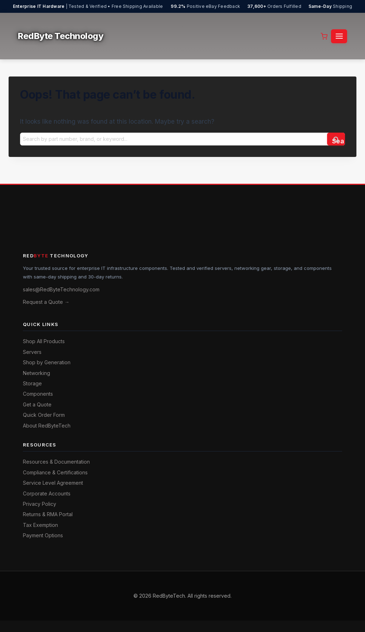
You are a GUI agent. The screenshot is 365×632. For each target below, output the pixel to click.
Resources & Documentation (56, 462)
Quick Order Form (44, 415)
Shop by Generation (46, 362)
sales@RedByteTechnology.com (61, 289)
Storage (32, 383)
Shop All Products (44, 341)
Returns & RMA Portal (48, 514)
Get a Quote (37, 404)
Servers (32, 352)
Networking (36, 373)
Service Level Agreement (53, 483)
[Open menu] (339, 36)
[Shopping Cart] (324, 36)
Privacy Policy (39, 504)
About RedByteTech (46, 426)
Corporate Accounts (46, 493)
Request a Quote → (46, 302)
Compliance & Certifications (55, 472)
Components (38, 394)
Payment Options (43, 535)
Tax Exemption (40, 525)
